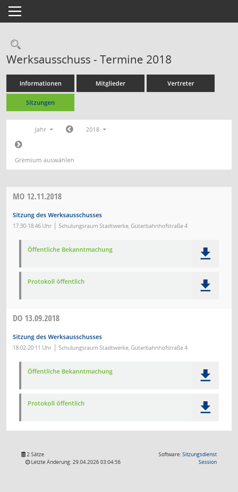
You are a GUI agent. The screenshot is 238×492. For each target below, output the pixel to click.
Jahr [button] (44, 129)
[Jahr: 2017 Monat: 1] (69, 129)
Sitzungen (40, 102)
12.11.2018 (37, 196)
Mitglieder (110, 83)
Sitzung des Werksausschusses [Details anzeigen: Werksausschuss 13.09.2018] (57, 337)
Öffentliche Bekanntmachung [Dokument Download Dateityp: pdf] (70, 249)
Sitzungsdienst (199, 458)
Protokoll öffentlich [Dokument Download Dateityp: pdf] (56, 281)
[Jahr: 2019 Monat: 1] (18, 144)
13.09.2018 (36, 318)
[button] (205, 254)
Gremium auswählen (44, 160)
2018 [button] (96, 129)
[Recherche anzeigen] (13, 45)
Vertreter (180, 83)
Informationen (41, 83)
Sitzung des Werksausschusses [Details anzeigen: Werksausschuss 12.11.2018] (57, 215)
